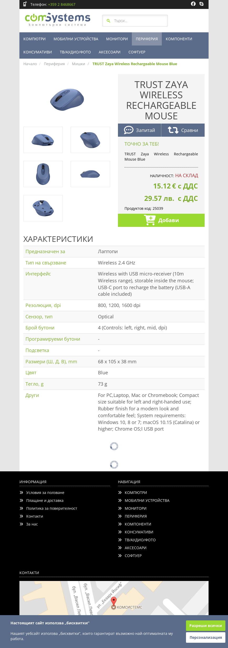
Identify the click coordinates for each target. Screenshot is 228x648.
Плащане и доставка (41, 500)
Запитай (139, 130)
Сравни (183, 130)
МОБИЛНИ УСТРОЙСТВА (76, 38)
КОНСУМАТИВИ (37, 51)
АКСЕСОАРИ (110, 51)
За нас (28, 524)
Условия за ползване (41, 492)
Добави (161, 221)
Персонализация (206, 637)
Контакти (31, 516)
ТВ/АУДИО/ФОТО (75, 51)
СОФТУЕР (136, 51)
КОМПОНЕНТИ (179, 38)
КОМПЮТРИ (34, 38)
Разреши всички (205, 625)
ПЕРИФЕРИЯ (147, 38)
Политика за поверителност (48, 508)
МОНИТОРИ (117, 38)
